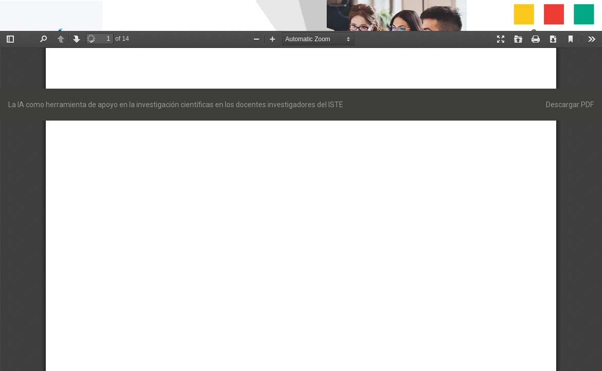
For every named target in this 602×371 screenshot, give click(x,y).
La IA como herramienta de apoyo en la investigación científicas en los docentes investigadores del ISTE (175, 104)
